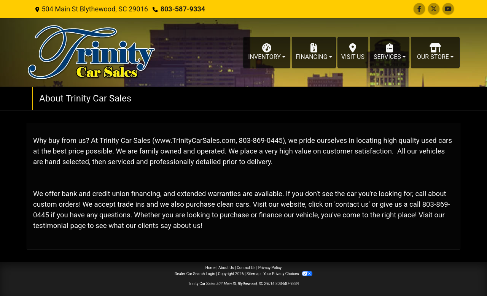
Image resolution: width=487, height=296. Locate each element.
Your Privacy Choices (287, 274)
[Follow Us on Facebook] (419, 9)
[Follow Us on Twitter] (433, 9)
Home (210, 268)
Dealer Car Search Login (195, 274)
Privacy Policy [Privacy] (270, 268)
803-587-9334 (183, 9)
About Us (226, 268)
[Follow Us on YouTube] (448, 9)
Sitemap (254, 274)
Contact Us (246, 268)
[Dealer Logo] (91, 52)
